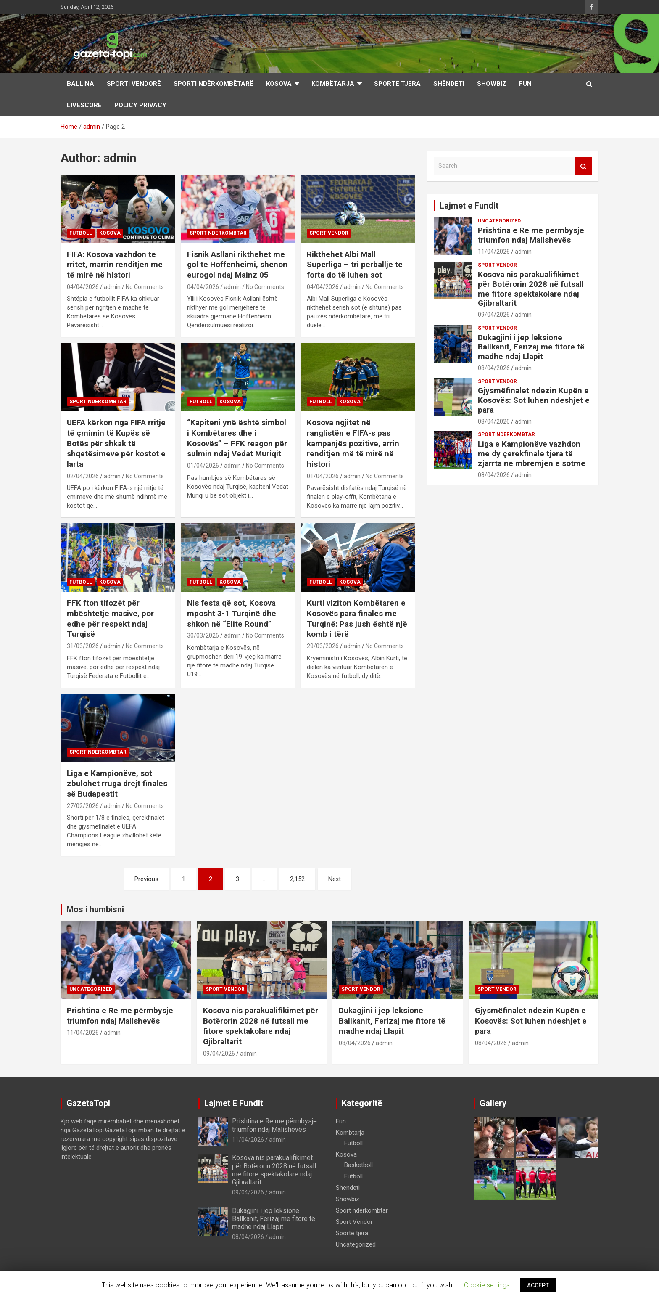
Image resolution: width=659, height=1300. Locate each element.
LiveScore (84, 105)
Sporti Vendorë (134, 83)
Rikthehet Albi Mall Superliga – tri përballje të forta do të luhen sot (355, 264)
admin (112, 286)
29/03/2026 (323, 646)
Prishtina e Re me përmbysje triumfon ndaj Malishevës (531, 235)
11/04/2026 (494, 251)
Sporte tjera (352, 1233)
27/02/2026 (83, 805)
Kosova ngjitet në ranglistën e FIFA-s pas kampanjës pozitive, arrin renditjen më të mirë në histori (353, 443)
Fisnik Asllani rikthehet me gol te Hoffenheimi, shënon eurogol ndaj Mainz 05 (237, 264)
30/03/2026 (203, 635)
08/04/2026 (494, 368)
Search (583, 166)
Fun (525, 83)
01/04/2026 (203, 465)
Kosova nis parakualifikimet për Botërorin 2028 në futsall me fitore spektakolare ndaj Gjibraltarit (531, 289)
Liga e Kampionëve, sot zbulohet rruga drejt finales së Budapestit (117, 783)
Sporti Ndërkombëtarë (213, 83)
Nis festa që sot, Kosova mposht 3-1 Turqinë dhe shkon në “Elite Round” (231, 613)
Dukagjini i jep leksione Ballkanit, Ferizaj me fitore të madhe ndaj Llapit (531, 347)
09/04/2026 (494, 314)
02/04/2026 (83, 476)
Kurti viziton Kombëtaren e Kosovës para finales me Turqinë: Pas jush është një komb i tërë (357, 618)
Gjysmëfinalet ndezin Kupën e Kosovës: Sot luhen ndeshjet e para (534, 400)
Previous (146, 879)
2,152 (297, 879)
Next (334, 879)
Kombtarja (350, 1132)
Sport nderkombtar (218, 233)
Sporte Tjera (397, 83)
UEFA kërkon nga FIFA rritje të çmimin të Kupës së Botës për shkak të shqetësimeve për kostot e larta (116, 443)
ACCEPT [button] (538, 1285)
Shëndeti (448, 83)
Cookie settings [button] (487, 1285)
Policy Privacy (140, 105)
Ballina (80, 83)
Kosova (279, 83)
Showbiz (491, 83)
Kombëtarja (332, 83)
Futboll (80, 233)
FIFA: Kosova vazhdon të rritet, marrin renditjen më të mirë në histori (115, 264)
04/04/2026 (83, 286)
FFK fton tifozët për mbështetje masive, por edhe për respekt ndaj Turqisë (110, 618)
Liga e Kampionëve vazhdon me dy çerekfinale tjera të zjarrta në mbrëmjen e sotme (531, 453)
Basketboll (358, 1165)
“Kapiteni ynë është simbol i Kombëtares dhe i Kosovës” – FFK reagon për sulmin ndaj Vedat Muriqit (237, 438)
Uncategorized (499, 221)
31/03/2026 (83, 646)
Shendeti (348, 1187)
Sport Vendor (328, 233)
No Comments (145, 286)
